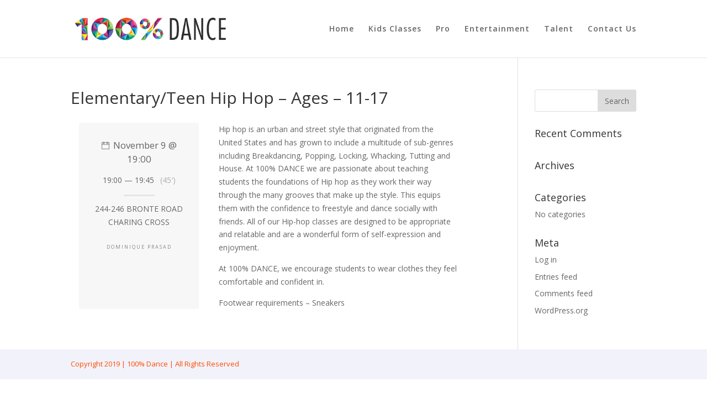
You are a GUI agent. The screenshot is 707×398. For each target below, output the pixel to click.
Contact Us (612, 29)
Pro (443, 29)
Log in (546, 259)
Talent (558, 29)
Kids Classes (394, 29)
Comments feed (564, 293)
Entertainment (497, 29)
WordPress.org (561, 310)
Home (341, 29)
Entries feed (556, 276)
